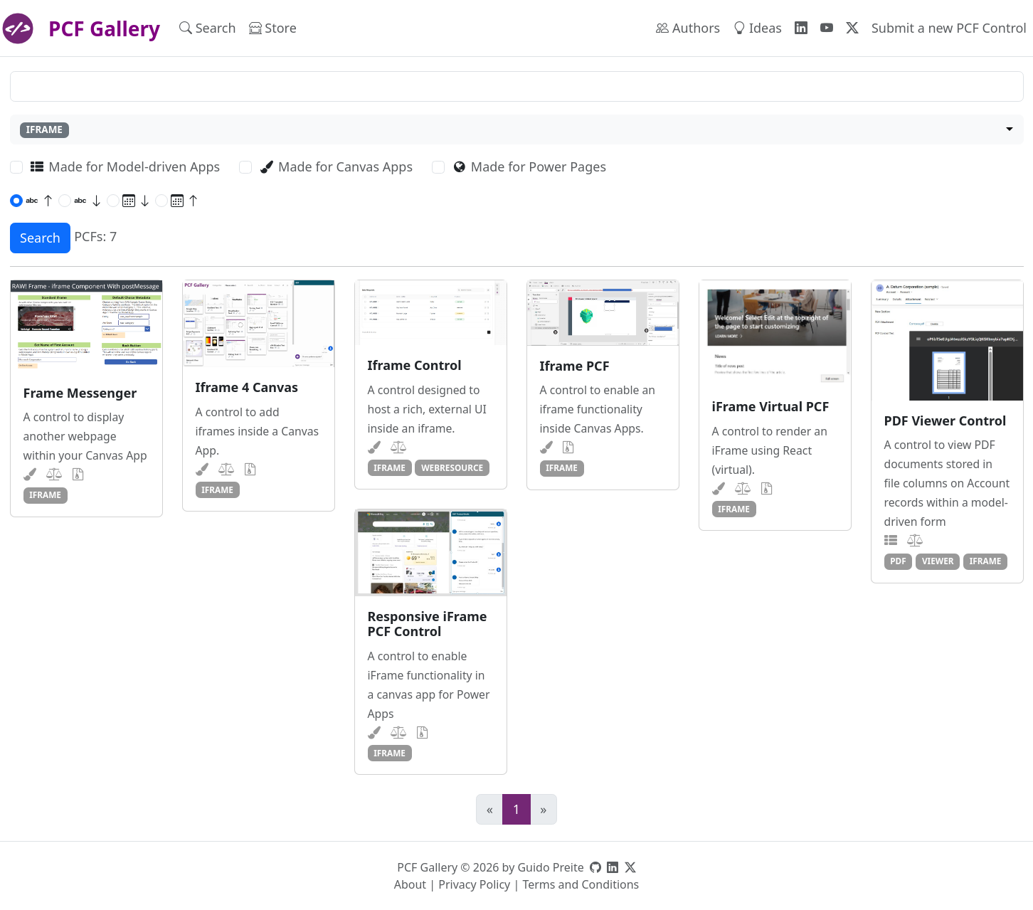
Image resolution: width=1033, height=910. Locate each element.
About (410, 884)
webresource (452, 467)
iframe (45, 494)
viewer (938, 560)
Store (273, 27)
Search (207, 27)
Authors (688, 27)
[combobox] (517, 130)
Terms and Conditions (580, 884)
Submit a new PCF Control (949, 27)
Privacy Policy (474, 884)
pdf (898, 560)
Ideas (757, 27)
